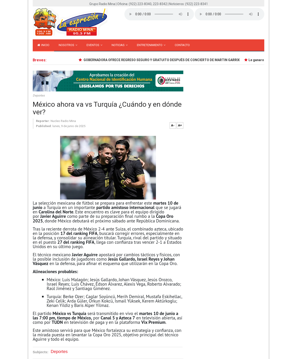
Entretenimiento (151, 45)
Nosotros (68, 45)
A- (172, 125)
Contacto (182, 45)
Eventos (94, 45)
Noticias (120, 45)
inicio (43, 45)
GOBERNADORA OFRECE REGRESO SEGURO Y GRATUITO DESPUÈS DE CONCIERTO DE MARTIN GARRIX (162, 60)
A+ (180, 125)
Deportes (39, 95)
